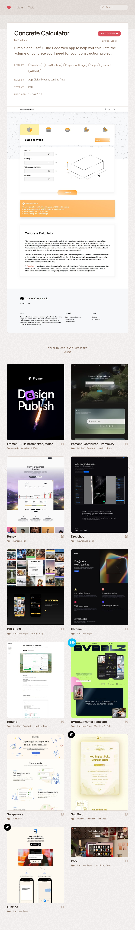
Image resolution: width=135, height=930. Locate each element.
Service (17, 819)
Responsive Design (75, 65)
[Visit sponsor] (62, 444)
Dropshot (77, 536)
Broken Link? (109, 40)
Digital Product (42, 79)
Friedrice (22, 40)
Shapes (94, 65)
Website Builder (103, 726)
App (30, 79)
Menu (20, 7)
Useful (105, 65)
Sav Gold (77, 814)
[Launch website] (126, 444)
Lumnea (12, 907)
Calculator (35, 65)
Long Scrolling (53, 65)
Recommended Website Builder (23, 448)
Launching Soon (85, 541)
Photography (36, 633)
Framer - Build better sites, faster (30, 444)
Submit (67, 352)
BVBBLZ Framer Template (89, 722)
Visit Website (109, 33)
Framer (71, 734)
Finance (102, 819)
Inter (30, 86)
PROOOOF (14, 629)
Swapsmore (15, 814)
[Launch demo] (126, 722)
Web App (35, 70)
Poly (74, 861)
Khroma (76, 629)
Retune (12, 722)
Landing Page (58, 79)
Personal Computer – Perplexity (92, 444)
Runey (11, 536)
